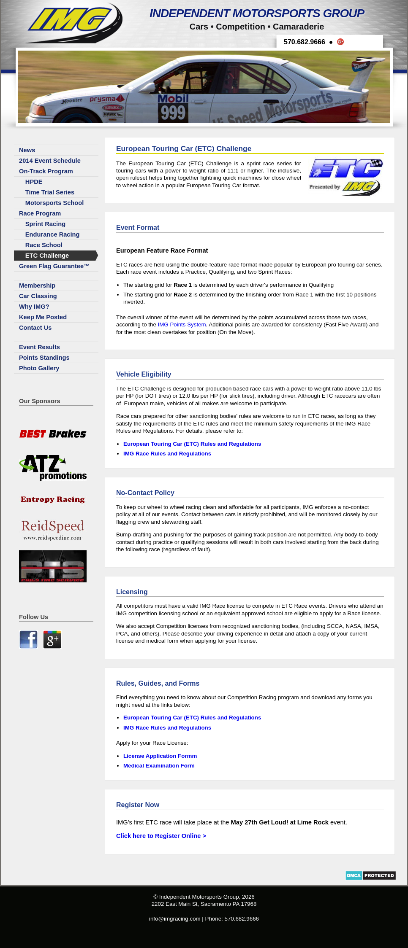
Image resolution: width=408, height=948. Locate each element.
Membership (37, 285)
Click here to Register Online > (161, 835)
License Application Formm (160, 756)
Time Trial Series (49, 192)
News (27, 150)
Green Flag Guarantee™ (54, 266)
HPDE (34, 181)
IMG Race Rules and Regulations (167, 453)
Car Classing (38, 296)
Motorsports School (54, 202)
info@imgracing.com (175, 919)
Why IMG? (34, 306)
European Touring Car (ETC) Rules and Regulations (192, 444)
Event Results (39, 347)
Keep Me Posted (43, 317)
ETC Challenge (47, 255)
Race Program (40, 213)
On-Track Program (46, 171)
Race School (44, 245)
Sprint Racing (45, 224)
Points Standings (44, 357)
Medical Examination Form (159, 765)
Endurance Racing (52, 234)
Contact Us (35, 327)
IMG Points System (182, 324)
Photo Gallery (39, 368)
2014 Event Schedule (50, 160)
